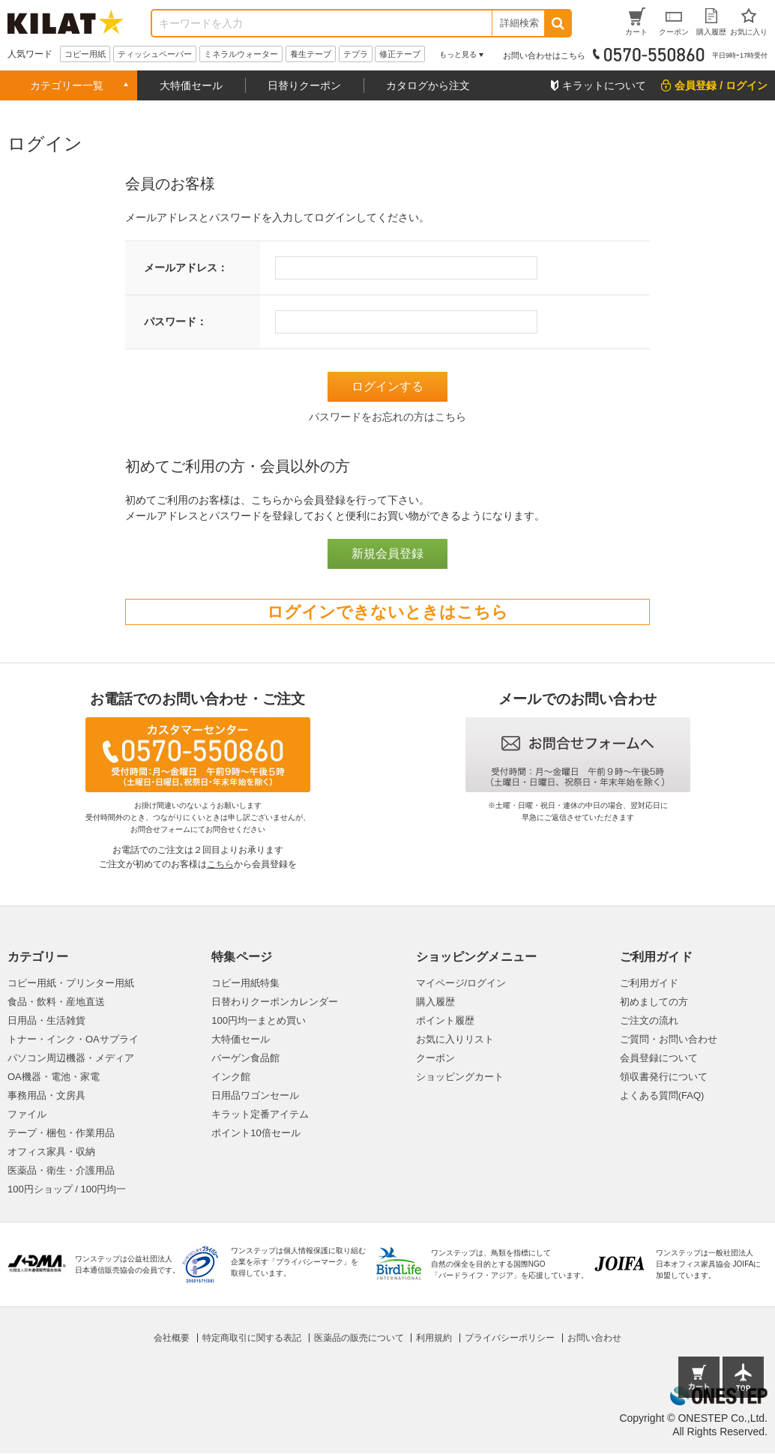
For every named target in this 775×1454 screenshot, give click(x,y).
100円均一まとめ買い (258, 1020)
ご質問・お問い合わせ (668, 1039)
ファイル (26, 1114)
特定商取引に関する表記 (251, 1338)
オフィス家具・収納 (51, 1151)
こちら (220, 864)
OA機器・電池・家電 (53, 1076)
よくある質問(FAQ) (662, 1095)
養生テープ (310, 53)
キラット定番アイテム (260, 1114)
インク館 (230, 1076)
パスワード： (175, 322)
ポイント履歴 (445, 1020)
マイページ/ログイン (461, 983)
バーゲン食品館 (245, 1058)
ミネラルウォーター (241, 53)
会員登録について (659, 1058)
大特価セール (191, 85)
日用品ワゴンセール (255, 1095)
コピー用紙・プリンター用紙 (70, 983)
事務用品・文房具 (46, 1095)
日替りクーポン (304, 85)
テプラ (355, 53)
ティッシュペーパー (155, 53)
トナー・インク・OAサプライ (73, 1039)
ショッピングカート (460, 1076)
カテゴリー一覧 (66, 85)
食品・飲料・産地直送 (56, 1001)
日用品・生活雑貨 (46, 1020)
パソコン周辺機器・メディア (70, 1058)
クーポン (435, 1058)
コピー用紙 (85, 53)
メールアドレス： (186, 268)
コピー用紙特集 (245, 983)
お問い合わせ (594, 1338)
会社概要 (172, 1338)
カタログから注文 (428, 85)
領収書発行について (664, 1076)
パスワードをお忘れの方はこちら (387, 417)
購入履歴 (435, 1001)
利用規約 (434, 1338)
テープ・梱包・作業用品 (61, 1132)
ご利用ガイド (649, 983)
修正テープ (399, 53)
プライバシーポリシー (510, 1338)
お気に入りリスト (455, 1039)
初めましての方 (654, 1001)
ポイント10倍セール (255, 1132)
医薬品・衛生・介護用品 (61, 1170)
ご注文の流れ (649, 1020)
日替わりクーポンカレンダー (274, 1001)
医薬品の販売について (359, 1338)
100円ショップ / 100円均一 (66, 1189)
